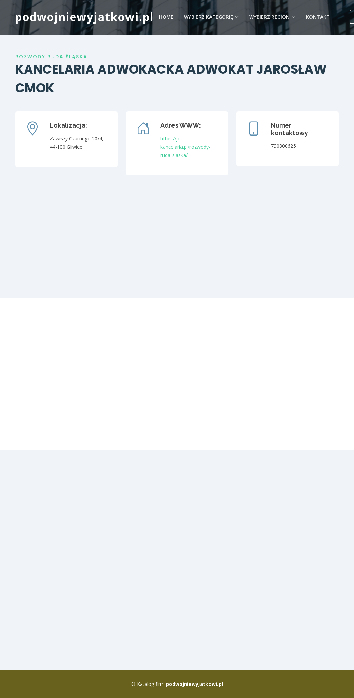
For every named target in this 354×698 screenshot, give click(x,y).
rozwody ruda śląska (51, 56)
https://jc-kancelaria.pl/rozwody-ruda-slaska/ (185, 146)
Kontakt (318, 16)
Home (166, 16)
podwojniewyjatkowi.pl (84, 16)
